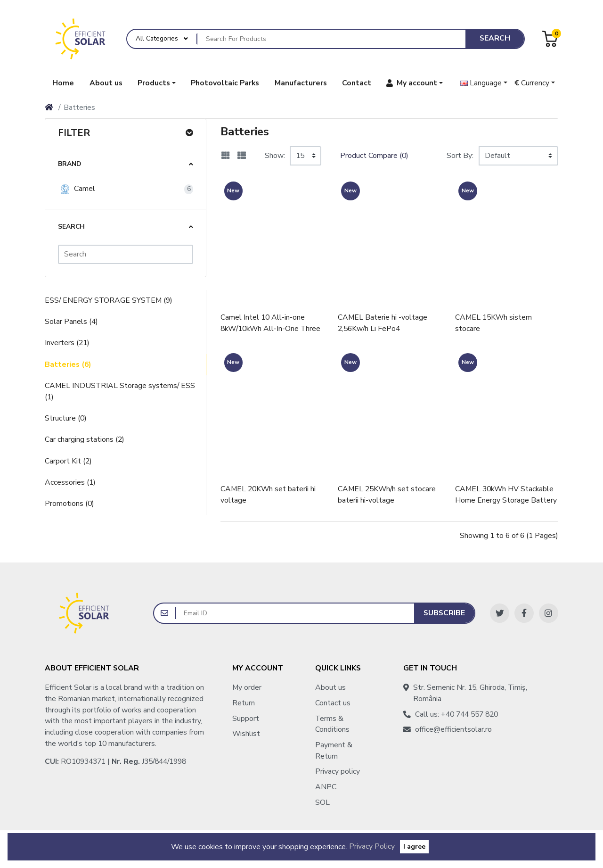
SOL (322, 802)
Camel (76, 189)
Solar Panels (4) (71, 321)
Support (245, 718)
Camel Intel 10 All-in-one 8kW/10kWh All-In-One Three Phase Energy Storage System (271, 323)
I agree (414, 846)
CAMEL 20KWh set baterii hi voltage (268, 494)
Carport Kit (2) (68, 461)
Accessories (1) (70, 482)
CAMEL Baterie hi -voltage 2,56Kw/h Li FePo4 (382, 323)
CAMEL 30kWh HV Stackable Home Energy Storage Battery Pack (506, 495)
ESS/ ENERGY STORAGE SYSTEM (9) (108, 300)
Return (243, 703)
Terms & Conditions (332, 724)
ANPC (325, 787)
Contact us (332, 703)
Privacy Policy (372, 846)
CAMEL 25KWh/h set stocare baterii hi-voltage (387, 494)
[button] (156, 83)
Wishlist (246, 733)
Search (495, 38)
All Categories (157, 38)
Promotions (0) (69, 503)
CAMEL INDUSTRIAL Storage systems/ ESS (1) (120, 391)
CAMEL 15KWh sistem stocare (493, 323)
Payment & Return (333, 750)
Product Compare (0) (374, 155)
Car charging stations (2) (84, 439)
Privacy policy (337, 771)
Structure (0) (66, 418)
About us (330, 687)
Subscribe (444, 613)
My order (246, 687)
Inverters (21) (67, 343)
